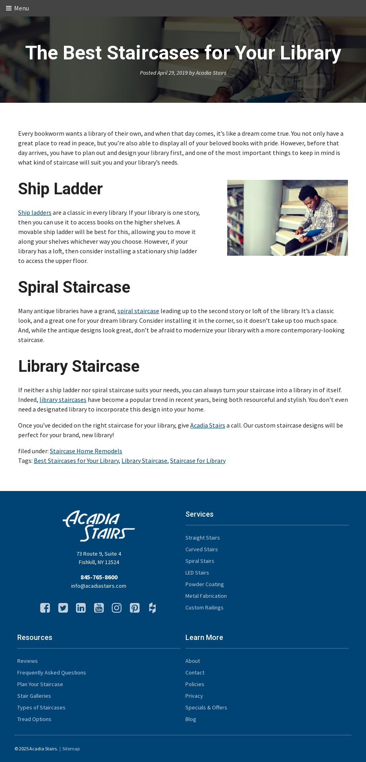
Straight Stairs (202, 537)
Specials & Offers (206, 707)
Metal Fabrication (206, 595)
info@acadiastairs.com (98, 585)
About (192, 660)
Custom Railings (204, 607)
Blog (190, 719)
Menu (17, 8)
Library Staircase (144, 460)
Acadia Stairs (207, 425)
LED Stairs (197, 572)
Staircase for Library (198, 460)
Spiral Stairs (199, 560)
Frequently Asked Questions (51, 672)
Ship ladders (34, 212)
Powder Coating (204, 584)
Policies (194, 684)
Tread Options (34, 719)
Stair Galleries (34, 695)
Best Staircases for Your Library (76, 460)
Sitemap (71, 749)
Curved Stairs (201, 549)
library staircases (62, 399)
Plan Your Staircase (40, 684)
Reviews (27, 660)
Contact (194, 672)
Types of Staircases (41, 707)
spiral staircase (138, 311)
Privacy (194, 695)
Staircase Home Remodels (86, 451)
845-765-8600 (98, 577)
